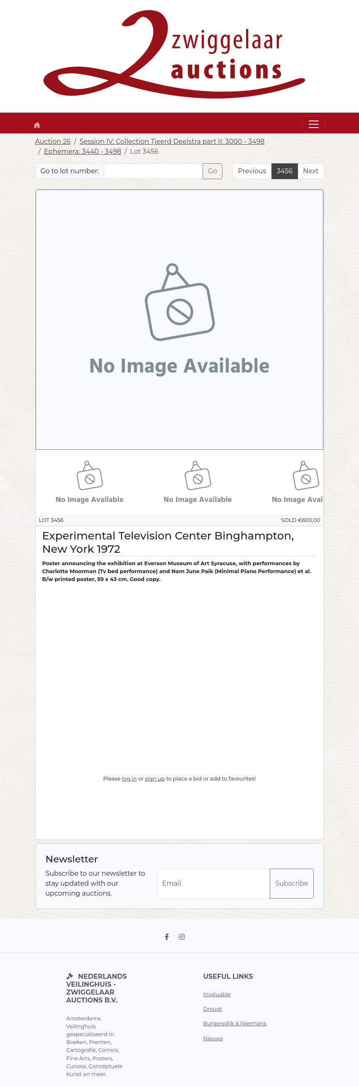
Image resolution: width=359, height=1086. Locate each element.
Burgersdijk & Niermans (234, 1023)
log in (129, 779)
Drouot (212, 1009)
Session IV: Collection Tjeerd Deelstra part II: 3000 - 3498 (172, 141)
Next (310, 171)
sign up (155, 779)
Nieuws (213, 1038)
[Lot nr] (153, 171)
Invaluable (217, 994)
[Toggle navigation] (313, 124)
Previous (252, 171)
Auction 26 (53, 141)
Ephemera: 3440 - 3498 (82, 151)
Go (212, 171)
